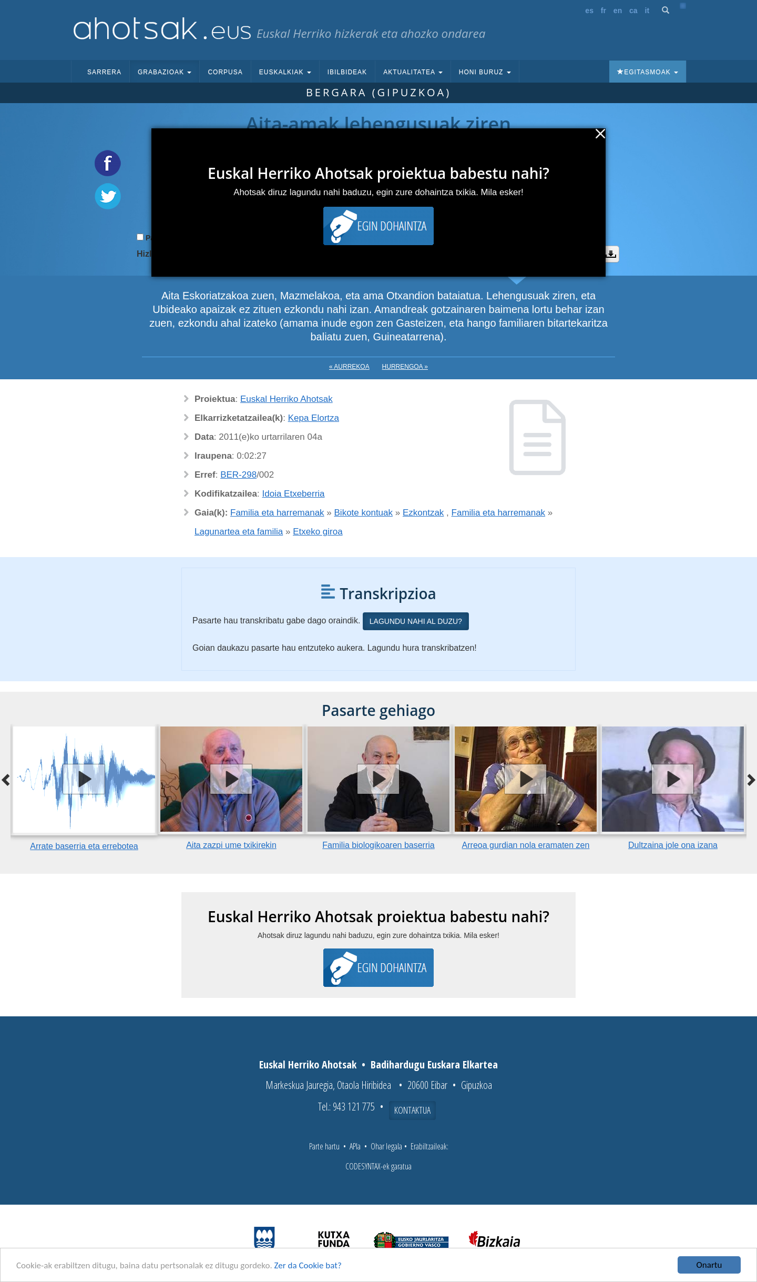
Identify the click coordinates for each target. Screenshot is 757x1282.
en (617, 10)
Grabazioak (164, 72)
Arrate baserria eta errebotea (84, 846)
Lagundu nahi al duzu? (416, 621)
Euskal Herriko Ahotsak (286, 399)
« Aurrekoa (349, 366)
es (589, 10)
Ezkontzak (423, 513)
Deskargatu (610, 254)
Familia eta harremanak (277, 513)
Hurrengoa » (405, 366)
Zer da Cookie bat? (308, 1265)
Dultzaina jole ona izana (673, 845)
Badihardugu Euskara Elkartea (434, 1064)
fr (603, 10)
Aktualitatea (413, 72)
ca (633, 10)
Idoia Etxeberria (293, 494)
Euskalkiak (285, 72)
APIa (355, 1146)
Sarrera (104, 72)
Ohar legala (386, 1146)
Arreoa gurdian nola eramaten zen (526, 845)
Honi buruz (485, 72)
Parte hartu (324, 1146)
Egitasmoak (647, 72)
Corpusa (225, 72)
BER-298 (238, 475)
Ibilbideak (347, 72)
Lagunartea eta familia (239, 532)
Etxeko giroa (318, 532)
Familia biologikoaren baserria (378, 845)
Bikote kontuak (363, 513)
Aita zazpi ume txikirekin (231, 845)
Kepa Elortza (313, 418)
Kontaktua (412, 1110)
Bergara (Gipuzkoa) (378, 92)
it (647, 10)
